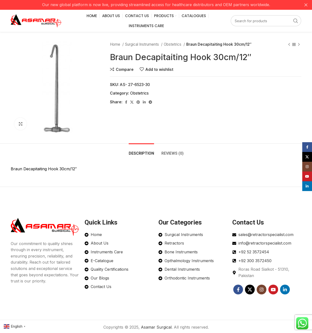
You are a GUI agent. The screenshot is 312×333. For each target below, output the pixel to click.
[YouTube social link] (273, 289)
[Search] (266, 20)
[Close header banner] (306, 5)
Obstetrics (173, 44)
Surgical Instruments (142, 44)
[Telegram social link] (150, 102)
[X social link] (132, 102)
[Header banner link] (148, 5)
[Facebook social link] (126, 102)
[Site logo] (36, 20)
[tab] (141, 150)
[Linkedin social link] (144, 102)
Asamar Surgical (156, 327)
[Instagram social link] (261, 289)
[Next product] (298, 44)
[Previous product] (289, 44)
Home (115, 44)
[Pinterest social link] (138, 102)
